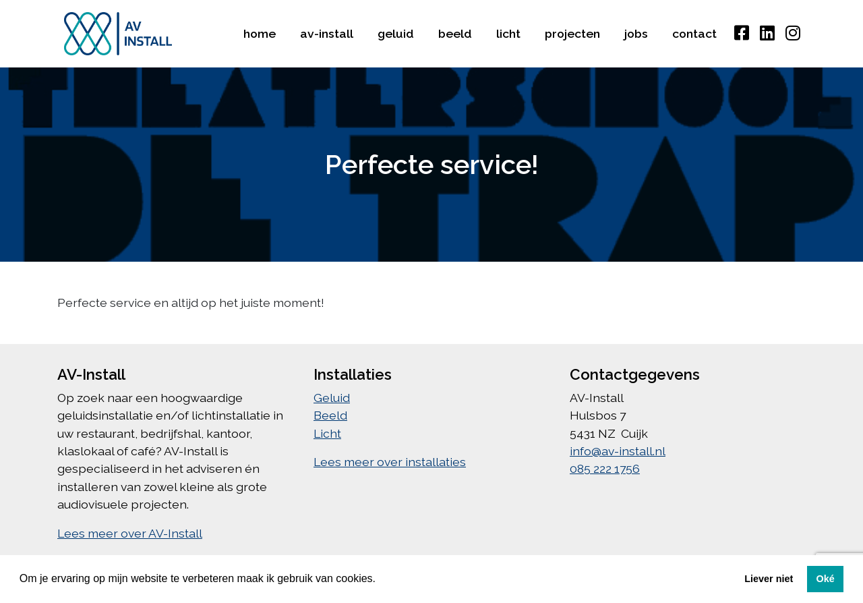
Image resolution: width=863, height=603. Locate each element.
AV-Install (326, 33)
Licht (508, 33)
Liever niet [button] (768, 578)
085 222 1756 (605, 468)
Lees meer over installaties (390, 462)
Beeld (455, 33)
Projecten (572, 33)
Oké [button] (825, 578)
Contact (694, 33)
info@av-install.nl (617, 451)
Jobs (636, 33)
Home (259, 33)
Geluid (396, 33)
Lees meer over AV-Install (129, 533)
